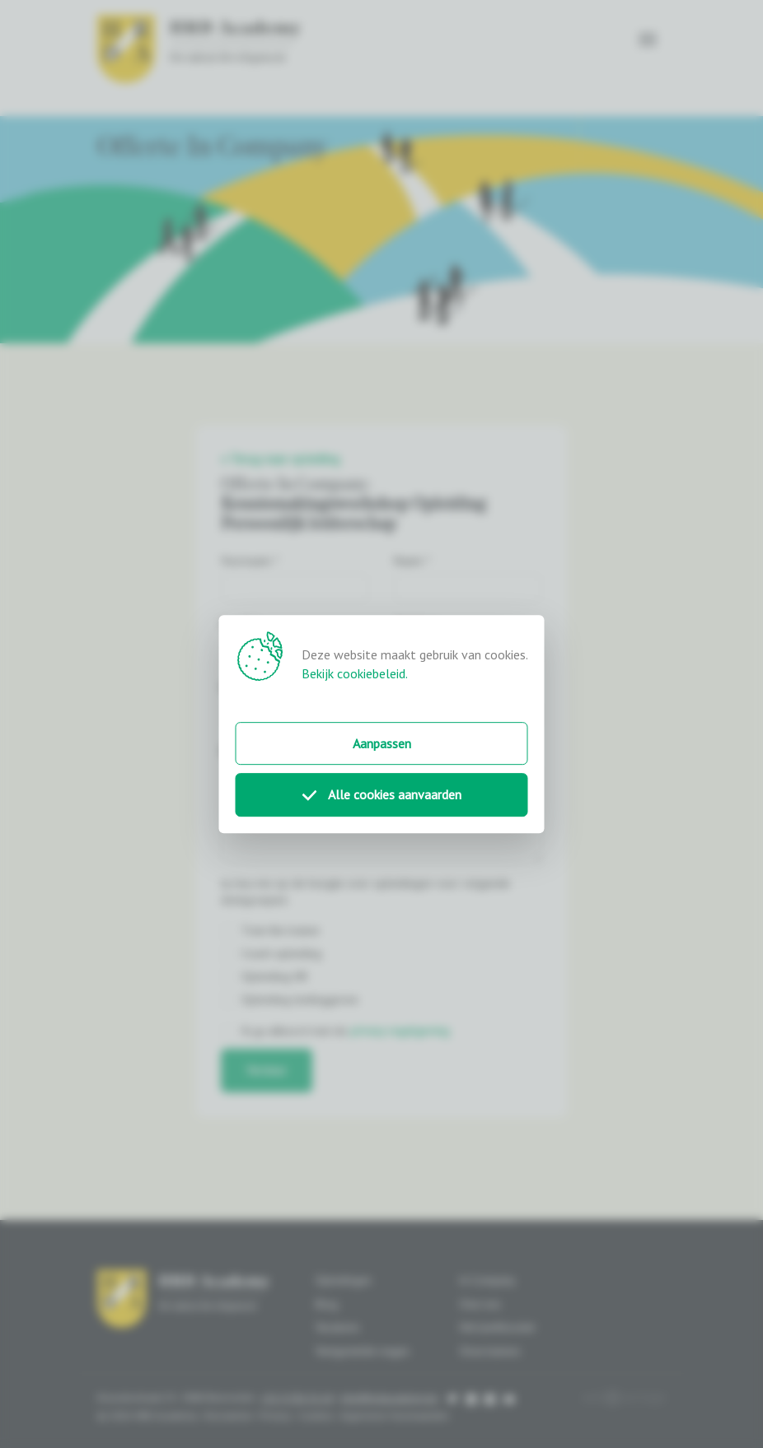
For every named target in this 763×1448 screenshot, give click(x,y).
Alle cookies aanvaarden (381, 795)
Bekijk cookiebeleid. (355, 673)
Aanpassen (382, 743)
